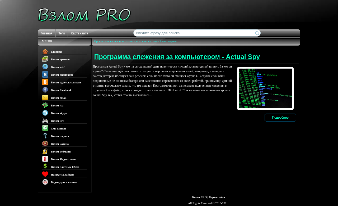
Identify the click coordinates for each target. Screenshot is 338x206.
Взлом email (54, 97)
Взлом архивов (56, 59)
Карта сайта (79, 33)
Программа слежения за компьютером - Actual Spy (177, 56)
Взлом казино (55, 143)
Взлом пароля (55, 136)
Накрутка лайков (58, 174)
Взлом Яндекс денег (59, 159)
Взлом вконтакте (57, 74)
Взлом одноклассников (61, 82)
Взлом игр (53, 120)
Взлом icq (53, 105)
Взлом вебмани (56, 151)
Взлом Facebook (57, 90)
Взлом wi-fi (53, 67)
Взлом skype (54, 113)
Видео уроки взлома (59, 182)
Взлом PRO (199, 197)
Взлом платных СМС (60, 166)
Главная (47, 33)
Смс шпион (54, 128)
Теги (62, 33)
